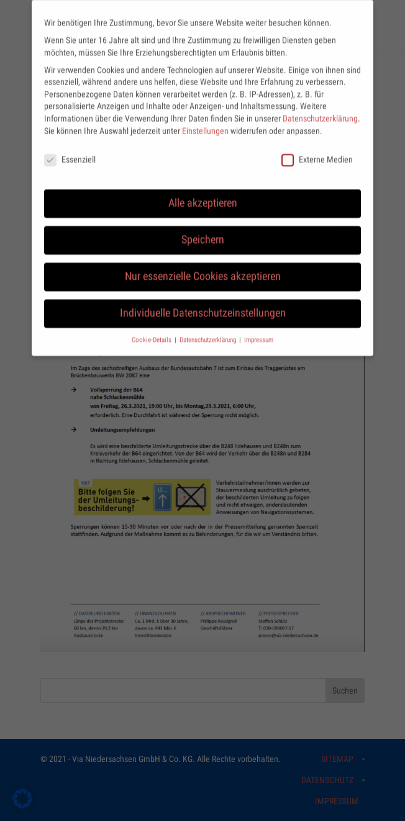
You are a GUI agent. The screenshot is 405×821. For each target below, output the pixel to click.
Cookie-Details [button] (152, 332)
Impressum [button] (258, 332)
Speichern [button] (202, 231)
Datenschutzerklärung (320, 110)
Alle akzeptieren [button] (202, 194)
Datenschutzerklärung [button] (209, 332)
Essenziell (70, 151)
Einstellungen (205, 122)
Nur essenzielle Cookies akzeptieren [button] (203, 268)
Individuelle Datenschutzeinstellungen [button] (203, 304)
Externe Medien (317, 151)
